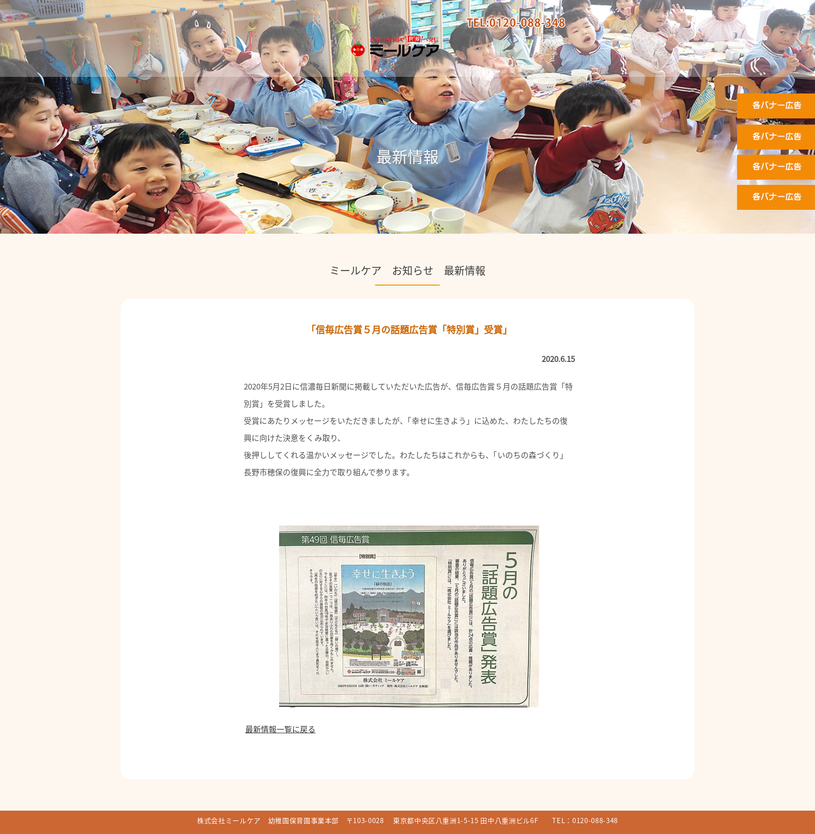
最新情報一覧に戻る (280, 729)
